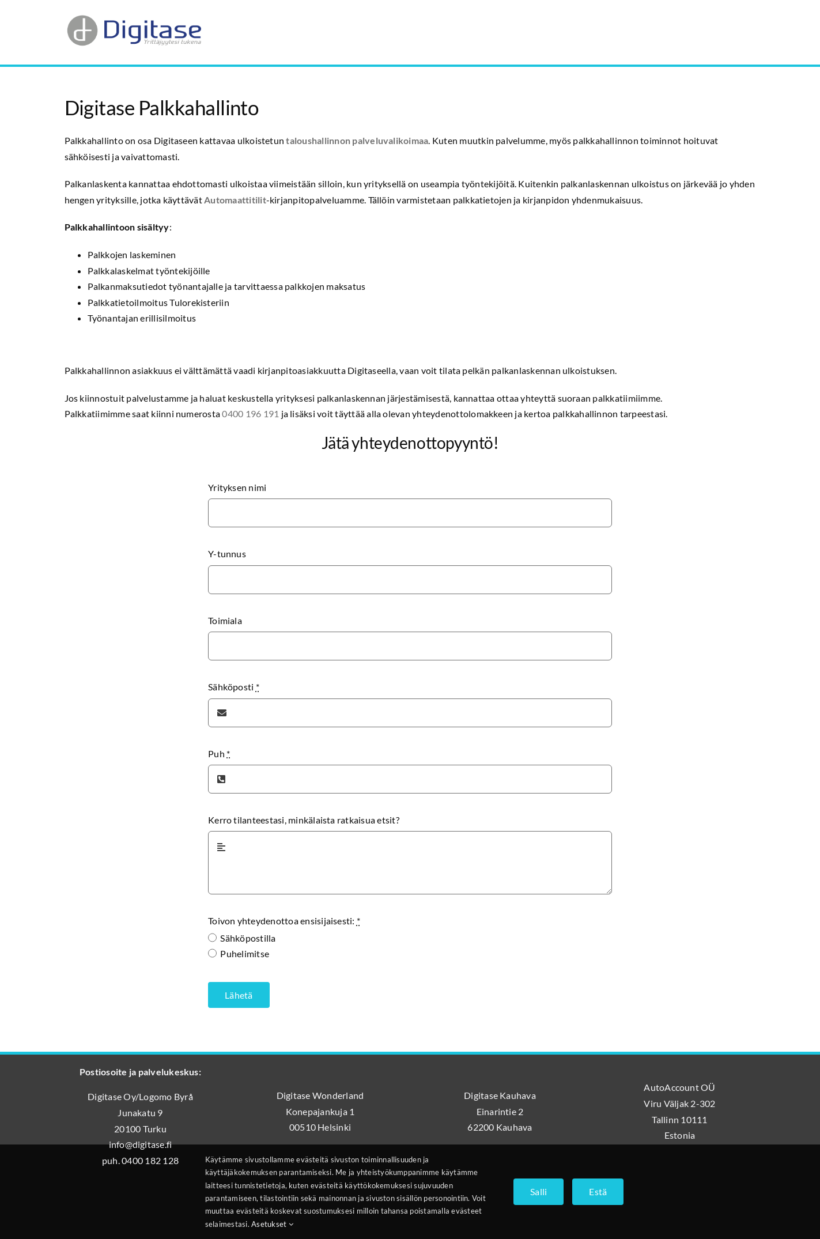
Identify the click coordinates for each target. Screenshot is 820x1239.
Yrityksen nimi (237, 487)
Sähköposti (233, 686)
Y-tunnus (227, 553)
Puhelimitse (244, 953)
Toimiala (225, 620)
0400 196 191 (250, 413)
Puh (219, 753)
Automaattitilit (235, 199)
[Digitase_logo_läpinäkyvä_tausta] (134, 13)
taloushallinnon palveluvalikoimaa (357, 140)
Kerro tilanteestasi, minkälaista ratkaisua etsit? (303, 819)
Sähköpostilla (247, 937)
